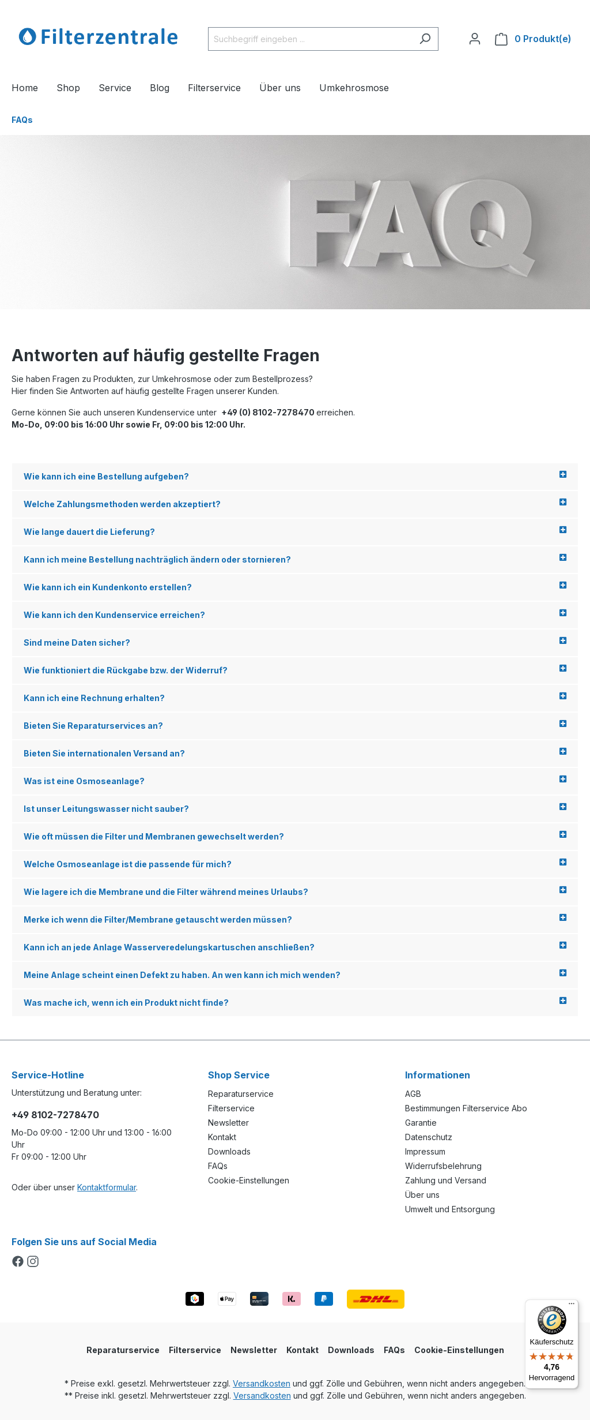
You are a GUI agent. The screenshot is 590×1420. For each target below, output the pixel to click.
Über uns (422, 1195)
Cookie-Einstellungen (248, 1180)
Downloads (229, 1151)
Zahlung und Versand (445, 1180)
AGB (413, 1094)
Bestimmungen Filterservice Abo (466, 1108)
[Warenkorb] (533, 39)
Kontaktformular (106, 1187)
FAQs (218, 1166)
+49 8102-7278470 (55, 1115)
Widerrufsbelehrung (443, 1166)
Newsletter (228, 1122)
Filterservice (231, 1108)
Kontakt (222, 1137)
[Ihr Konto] (475, 39)
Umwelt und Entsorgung (450, 1209)
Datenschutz (428, 1137)
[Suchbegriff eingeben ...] (310, 39)
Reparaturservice (241, 1094)
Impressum (425, 1151)
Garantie (421, 1122)
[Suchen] (424, 39)
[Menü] (571, 1306)
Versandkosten (261, 1383)
